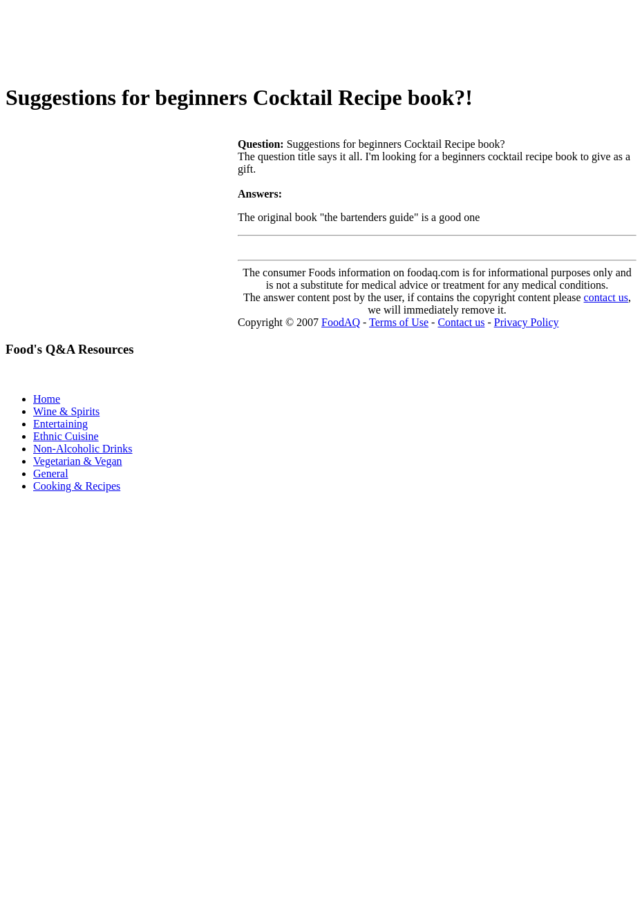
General (50, 473)
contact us (606, 297)
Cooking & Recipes (76, 486)
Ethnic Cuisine (66, 436)
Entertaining (60, 424)
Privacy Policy (526, 322)
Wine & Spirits (66, 411)
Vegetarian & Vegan (77, 461)
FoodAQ (340, 322)
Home (46, 399)
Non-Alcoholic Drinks (83, 449)
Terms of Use (398, 322)
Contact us (460, 322)
